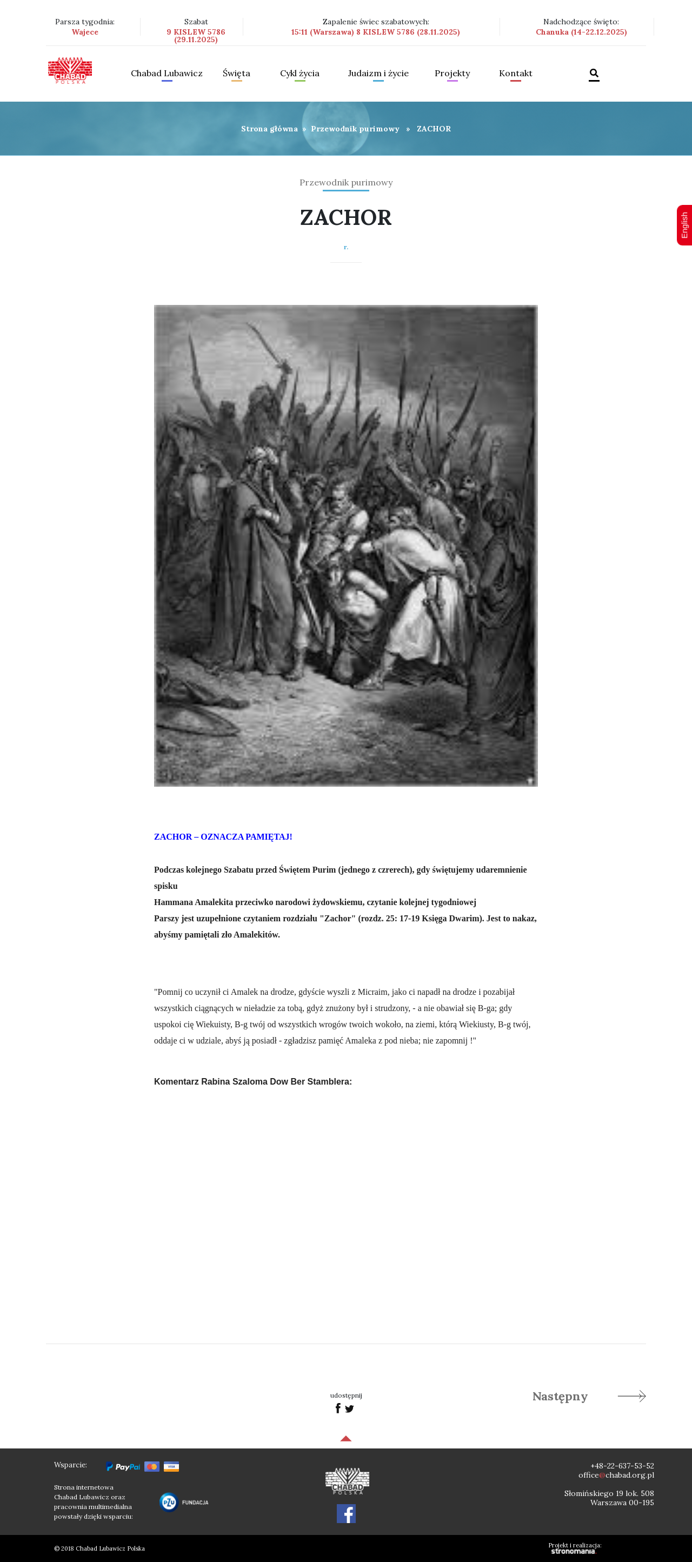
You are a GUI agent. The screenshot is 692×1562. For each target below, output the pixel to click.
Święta (236, 73)
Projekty (452, 73)
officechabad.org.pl (616, 1475)
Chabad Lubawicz (167, 73)
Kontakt (516, 73)
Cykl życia (300, 73)
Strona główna (269, 129)
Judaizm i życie (378, 73)
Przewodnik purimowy (355, 129)
